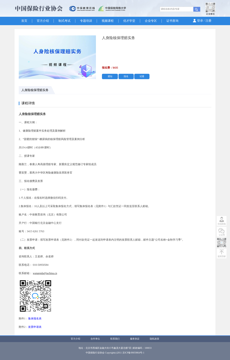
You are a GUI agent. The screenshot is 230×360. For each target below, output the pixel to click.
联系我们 (115, 339)
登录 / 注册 (204, 20)
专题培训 (86, 20)
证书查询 (172, 20)
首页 (24, 20)
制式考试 (64, 20)
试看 (142, 76)
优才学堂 (129, 20)
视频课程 (108, 20)
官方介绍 (43, 20)
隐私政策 (154, 339)
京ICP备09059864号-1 (133, 352)
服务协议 (134, 339)
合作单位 (95, 339)
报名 (126, 76)
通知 (110, 76)
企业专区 (151, 20)
